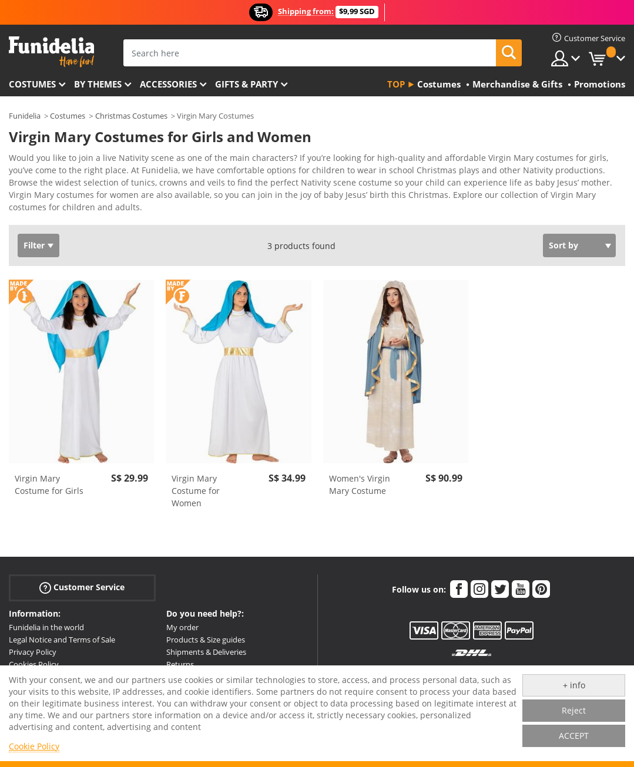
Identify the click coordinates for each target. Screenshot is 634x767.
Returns (180, 664)
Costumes (32, 84)
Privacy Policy (32, 652)
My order (182, 627)
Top (396, 84)
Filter (34, 245)
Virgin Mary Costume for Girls (49, 484)
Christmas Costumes (131, 115)
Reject (574, 710)
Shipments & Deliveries (206, 652)
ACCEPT (574, 735)
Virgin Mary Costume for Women (196, 491)
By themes (98, 84)
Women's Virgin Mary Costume (359, 484)
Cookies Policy (34, 664)
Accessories (168, 84)
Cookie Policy (34, 746)
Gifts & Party (246, 84)
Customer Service (82, 587)
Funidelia (25, 115)
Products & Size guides (205, 639)
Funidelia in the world (46, 627)
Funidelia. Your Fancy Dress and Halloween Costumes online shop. (51, 52)
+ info (574, 685)
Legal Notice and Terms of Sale (62, 639)
